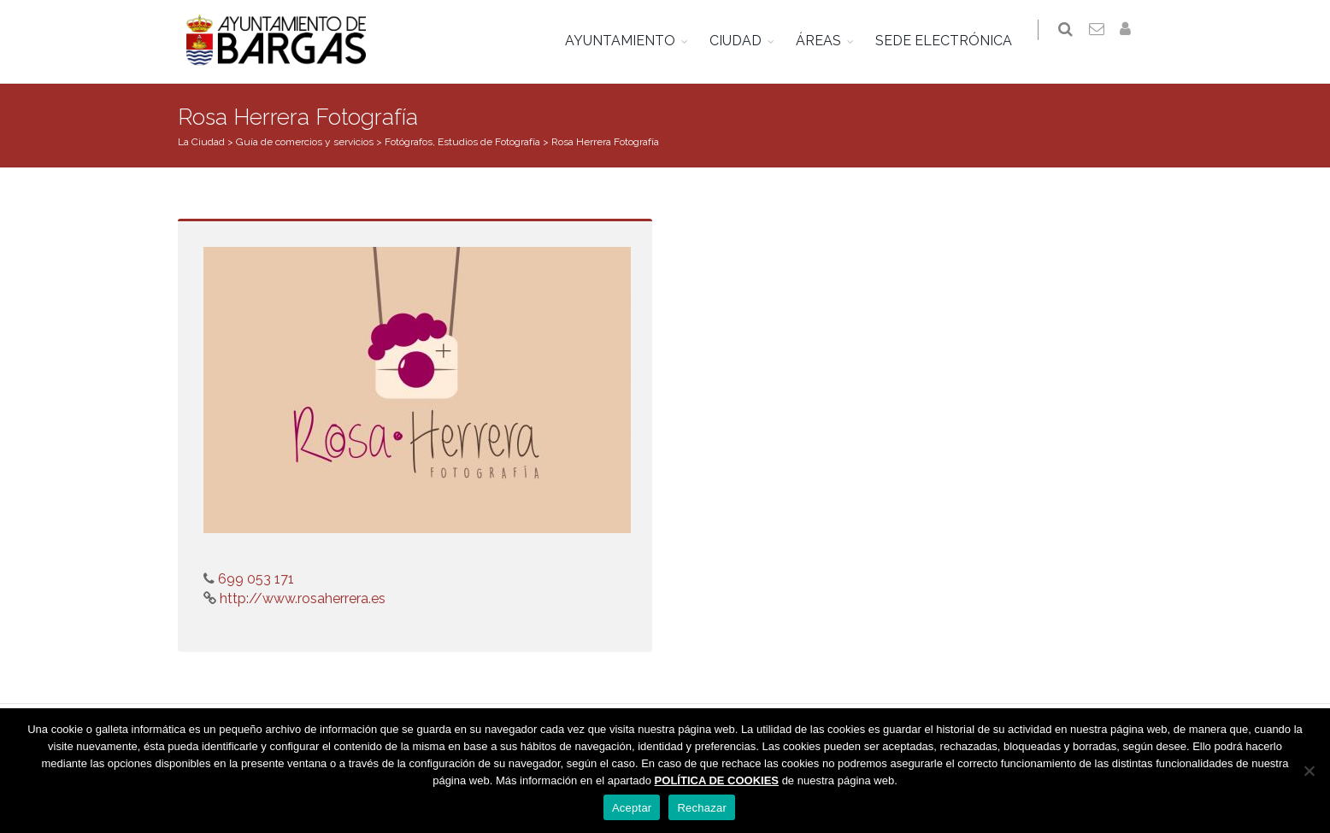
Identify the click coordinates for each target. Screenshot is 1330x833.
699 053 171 (254, 579)
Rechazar (702, 807)
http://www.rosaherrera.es (300, 598)
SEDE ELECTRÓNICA (952, 40)
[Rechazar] (1308, 770)
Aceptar (632, 807)
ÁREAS (827, 40)
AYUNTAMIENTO (629, 40)
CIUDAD (744, 40)
